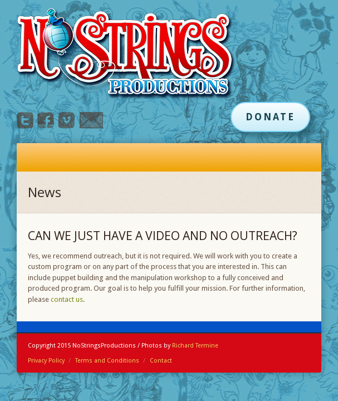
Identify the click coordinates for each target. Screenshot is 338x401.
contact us (67, 299)
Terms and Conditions (107, 360)
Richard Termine (195, 345)
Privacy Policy (46, 360)
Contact (161, 360)
